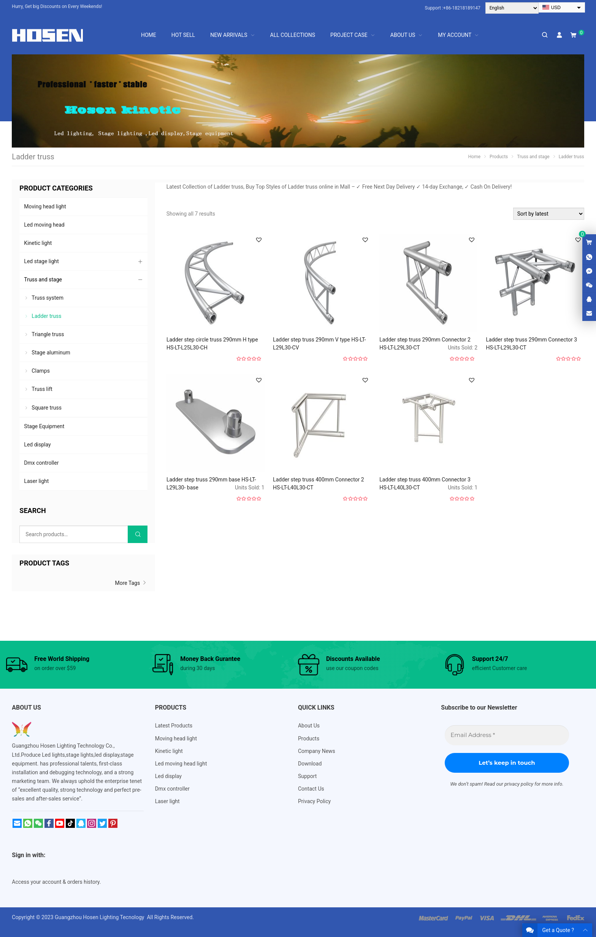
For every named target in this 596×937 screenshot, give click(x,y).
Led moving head (44, 225)
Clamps (41, 371)
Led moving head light (181, 764)
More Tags (131, 583)
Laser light (36, 481)
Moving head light (45, 206)
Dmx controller (41, 463)
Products (308, 738)
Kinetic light (38, 243)
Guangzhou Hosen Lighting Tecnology (100, 917)
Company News (316, 751)
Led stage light (41, 261)
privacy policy (518, 784)
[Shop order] (548, 214)
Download (310, 764)
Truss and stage (43, 279)
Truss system (47, 298)
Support (307, 776)
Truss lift (42, 389)
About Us (309, 726)
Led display (37, 445)
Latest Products (174, 726)
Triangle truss (48, 334)
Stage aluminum (51, 352)
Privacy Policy (314, 801)
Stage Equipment (44, 426)
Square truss (47, 408)
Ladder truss (46, 316)
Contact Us (311, 789)
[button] (258, 239)
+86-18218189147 (461, 8)
